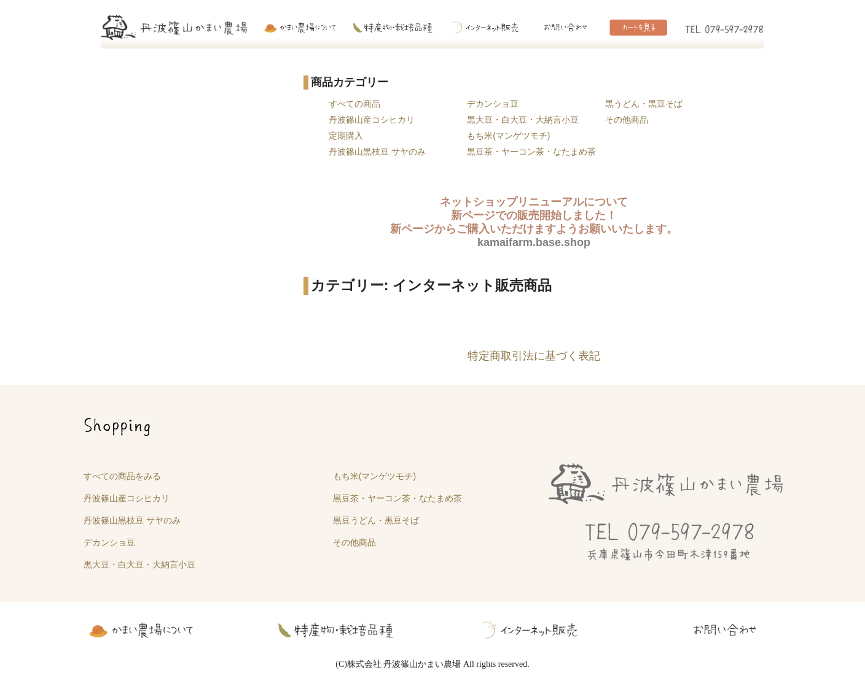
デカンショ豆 (493, 104)
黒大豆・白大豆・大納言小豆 (523, 120)
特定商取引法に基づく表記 (534, 356)
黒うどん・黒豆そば (644, 104)
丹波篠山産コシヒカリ (372, 120)
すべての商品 (354, 104)
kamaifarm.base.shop (533, 242)
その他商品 (626, 120)
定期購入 (346, 135)
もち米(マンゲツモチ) (508, 135)
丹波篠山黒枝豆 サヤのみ (377, 151)
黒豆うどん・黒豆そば (376, 520)
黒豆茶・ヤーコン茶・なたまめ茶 (531, 151)
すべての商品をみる (122, 476)
